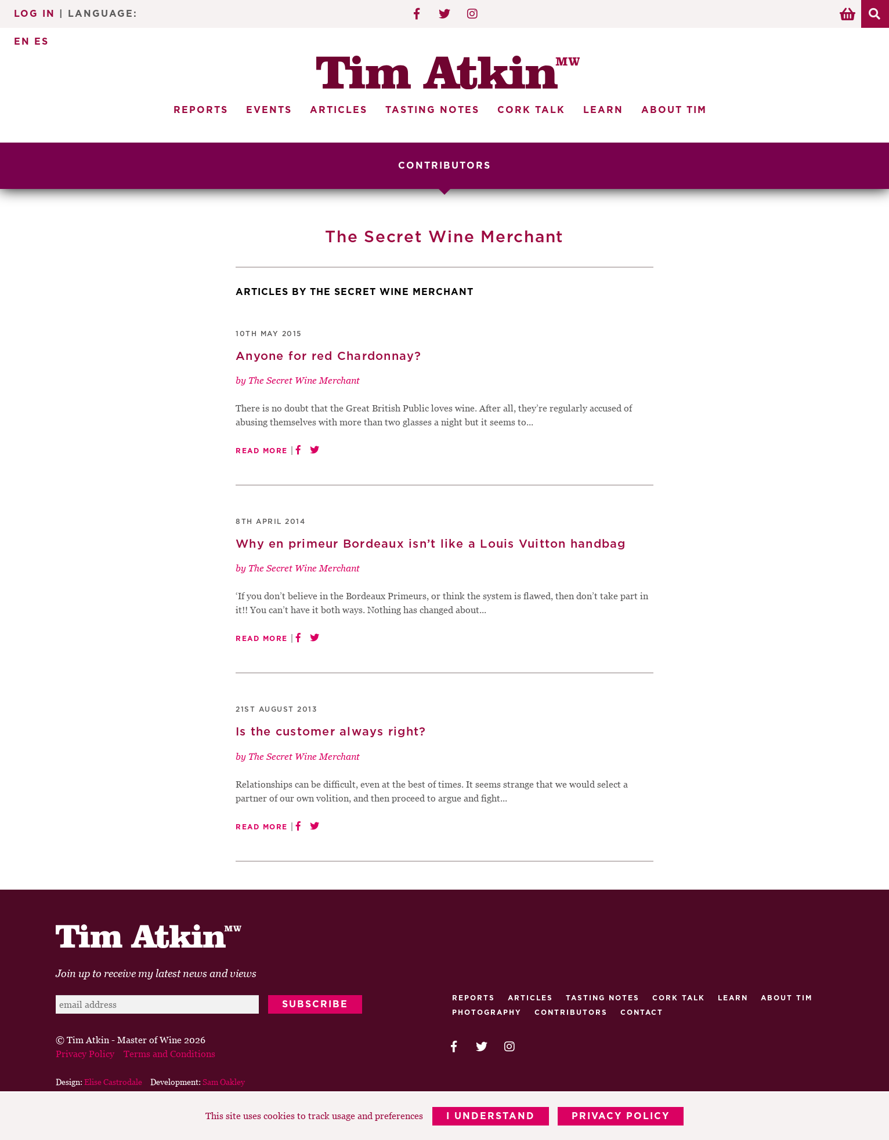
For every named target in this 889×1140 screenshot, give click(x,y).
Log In (34, 14)
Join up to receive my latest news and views (156, 973)
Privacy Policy (621, 1116)
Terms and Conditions (169, 1053)
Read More (262, 450)
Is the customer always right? (331, 731)
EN (22, 41)
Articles (338, 109)
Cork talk (678, 997)
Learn (603, 109)
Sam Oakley (224, 1081)
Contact (641, 1011)
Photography (487, 1011)
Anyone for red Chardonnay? (329, 356)
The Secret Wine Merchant (304, 379)
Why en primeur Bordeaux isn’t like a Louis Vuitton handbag (431, 543)
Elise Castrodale (113, 1081)
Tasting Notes (432, 109)
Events (269, 109)
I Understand (490, 1116)
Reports (201, 109)
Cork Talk (531, 109)
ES (41, 41)
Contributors (571, 1011)
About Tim (674, 109)
